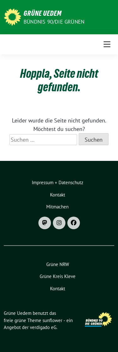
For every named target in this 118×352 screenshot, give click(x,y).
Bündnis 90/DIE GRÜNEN (54, 21)
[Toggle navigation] (107, 44)
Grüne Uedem (43, 13)
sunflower (52, 320)
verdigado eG (43, 327)
